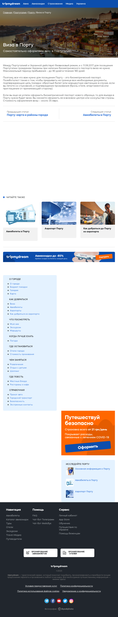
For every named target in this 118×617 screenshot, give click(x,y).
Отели (9, 527)
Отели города (17, 351)
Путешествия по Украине (68, 528)
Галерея (14, 290)
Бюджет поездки (18, 287)
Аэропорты (15, 311)
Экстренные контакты (21, 405)
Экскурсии (15, 327)
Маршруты (15, 331)
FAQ (35, 515)
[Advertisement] (59, 159)
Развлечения (16, 364)
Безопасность (17, 401)
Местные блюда (18, 381)
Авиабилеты (16, 307)
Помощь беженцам (69, 533)
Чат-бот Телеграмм (43, 519)
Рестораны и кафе (19, 385)
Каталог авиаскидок (17, 519)
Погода (14, 341)
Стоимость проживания (22, 354)
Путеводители (14, 539)
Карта (13, 294)
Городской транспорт (21, 398)
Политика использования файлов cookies (38, 591)
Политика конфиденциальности (76, 586)
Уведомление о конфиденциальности (81, 591)
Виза (12, 304)
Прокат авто (16, 395)
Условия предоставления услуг (41, 586)
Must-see (14, 324)
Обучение (64, 523)
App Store (64, 519)
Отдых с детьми (18, 368)
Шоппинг (14, 371)
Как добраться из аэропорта (24, 314)
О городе (15, 284)
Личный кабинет (68, 515)
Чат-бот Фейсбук (42, 523)
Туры (9, 523)
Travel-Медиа (13, 535)
